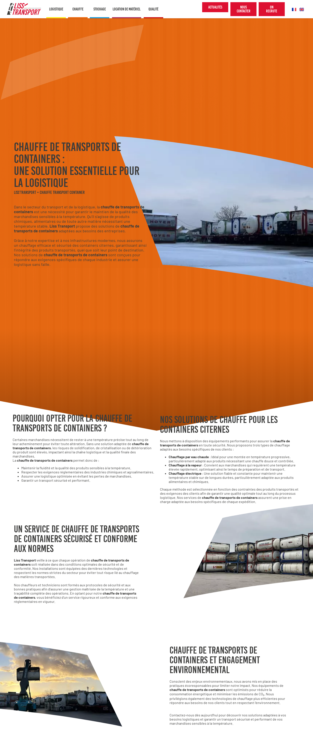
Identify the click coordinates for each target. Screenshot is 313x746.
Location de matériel (126, 9)
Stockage (99, 9)
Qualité (153, 9)
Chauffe (77, 9)
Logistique (56, 9)
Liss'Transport (25, 192)
